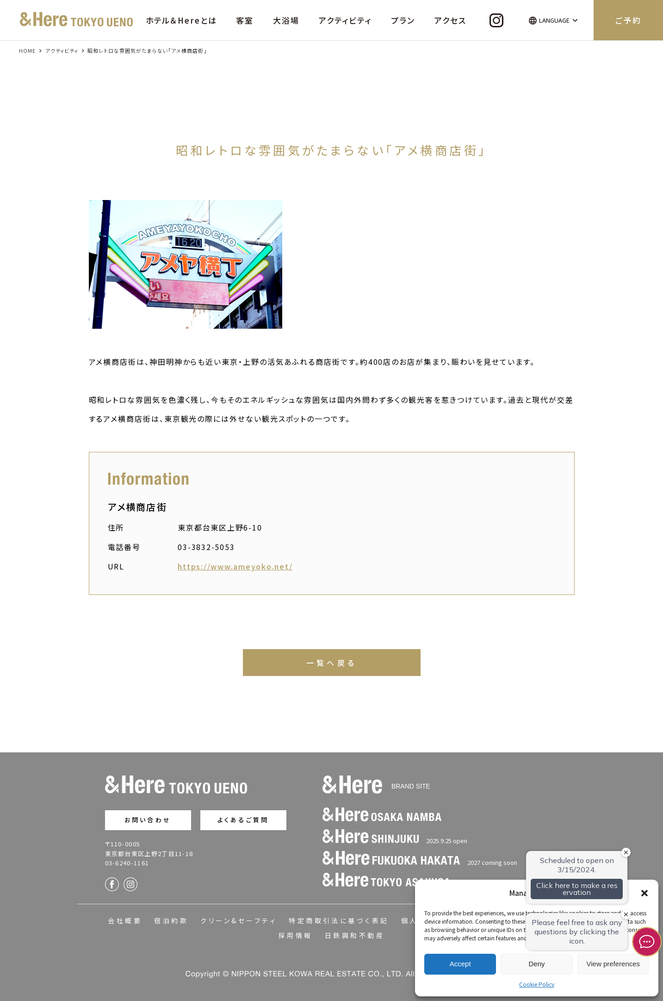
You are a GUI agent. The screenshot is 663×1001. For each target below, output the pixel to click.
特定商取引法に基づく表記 (339, 920)
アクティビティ (345, 20)
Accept (460, 964)
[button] (644, 893)
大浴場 (286, 20)
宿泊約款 (171, 920)
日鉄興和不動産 (354, 935)
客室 (245, 20)
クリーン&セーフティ (238, 920)
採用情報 (296, 935)
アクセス (450, 20)
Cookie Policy (536, 984)
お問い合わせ (147, 819)
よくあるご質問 (243, 819)
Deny (536, 964)
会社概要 (125, 920)
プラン (403, 20)
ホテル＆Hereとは (181, 20)
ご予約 (628, 20)
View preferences (613, 964)
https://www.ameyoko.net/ (235, 566)
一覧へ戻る (331, 662)
